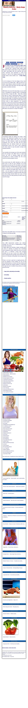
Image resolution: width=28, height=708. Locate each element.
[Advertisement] (11, 28)
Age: (3, 201)
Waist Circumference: (5, 211)
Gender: (3, 203)
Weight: (3, 208)
